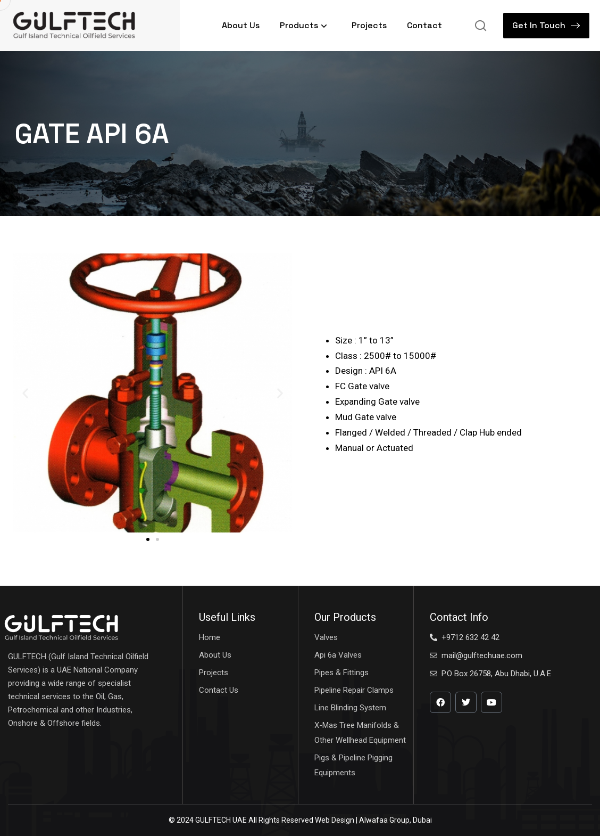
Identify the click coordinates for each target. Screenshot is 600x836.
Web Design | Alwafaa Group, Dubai (373, 820)
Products (305, 25)
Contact (424, 25)
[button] (25, 393)
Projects (369, 25)
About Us (241, 25)
